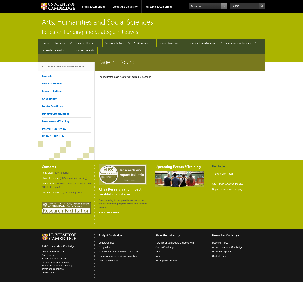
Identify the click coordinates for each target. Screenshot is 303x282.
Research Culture (114, 43)
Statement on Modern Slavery (57, 265)
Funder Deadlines (168, 43)
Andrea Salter (49, 183)
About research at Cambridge (227, 247)
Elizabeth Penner (50, 178)
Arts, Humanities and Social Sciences (63, 68)
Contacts (60, 43)
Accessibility (48, 255)
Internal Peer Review (53, 50)
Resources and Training (238, 43)
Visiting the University (166, 260)
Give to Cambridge (165, 247)
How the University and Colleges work (174, 242)
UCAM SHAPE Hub (83, 50)
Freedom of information (54, 258)
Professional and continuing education (118, 251)
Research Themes (85, 43)
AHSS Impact (141, 43)
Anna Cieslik (48, 172)
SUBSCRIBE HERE (109, 212)
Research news (220, 242)
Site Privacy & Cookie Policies (227, 183)
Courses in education (109, 260)
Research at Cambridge (159, 6)
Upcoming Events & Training (178, 166)
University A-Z (49, 272)
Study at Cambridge (93, 6)
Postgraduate (105, 247)
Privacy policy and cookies (55, 262)
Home (45, 43)
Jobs (157, 251)
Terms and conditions (53, 269)
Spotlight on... (219, 256)
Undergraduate (106, 242)
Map (157, 256)
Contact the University (53, 251)
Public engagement (222, 251)
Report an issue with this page (227, 189)
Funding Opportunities (201, 43)
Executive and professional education (118, 256)
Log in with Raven (224, 173)
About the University (125, 6)
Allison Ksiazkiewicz (52, 192)
